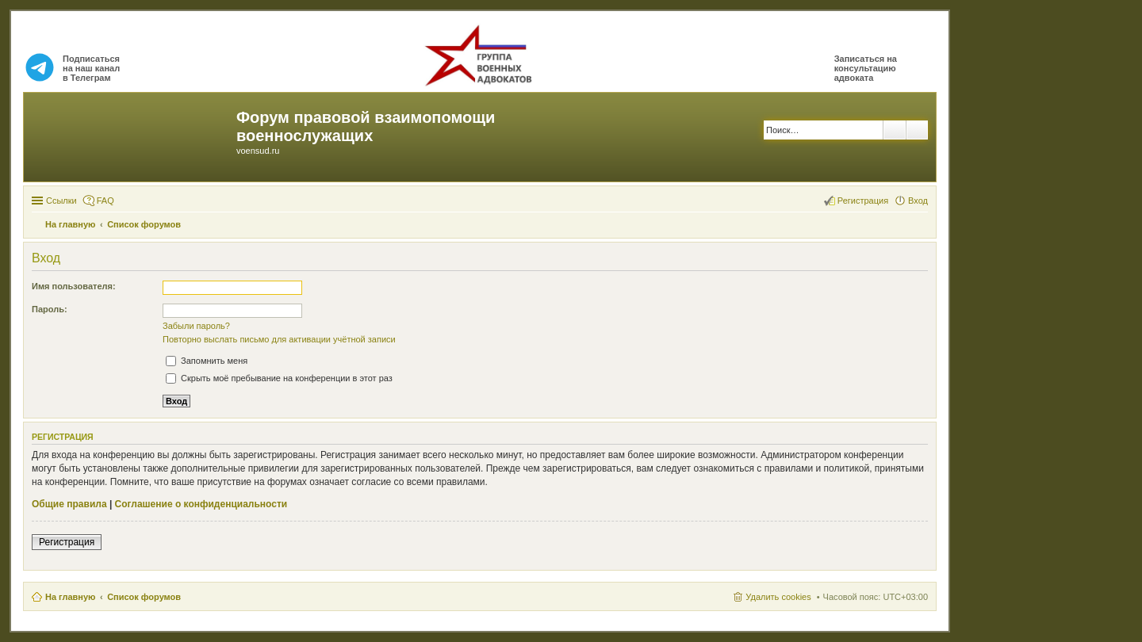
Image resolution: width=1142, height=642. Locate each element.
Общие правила (69, 504)
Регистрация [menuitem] (862, 200)
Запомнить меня (206, 360)
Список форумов (144, 597)
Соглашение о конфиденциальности (201, 504)
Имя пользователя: (74, 286)
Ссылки (61, 200)
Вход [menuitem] (918, 200)
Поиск (894, 129)
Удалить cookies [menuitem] (778, 597)
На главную (70, 597)
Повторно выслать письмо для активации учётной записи (279, 339)
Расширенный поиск (917, 129)
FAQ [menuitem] (105, 200)
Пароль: (49, 309)
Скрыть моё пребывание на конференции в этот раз (279, 378)
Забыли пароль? (196, 326)
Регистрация (66, 542)
